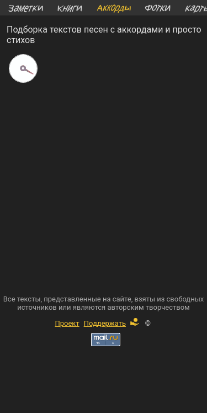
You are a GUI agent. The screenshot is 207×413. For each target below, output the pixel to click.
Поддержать (111, 323)
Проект (67, 323)
